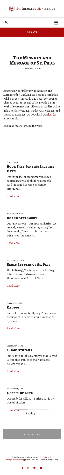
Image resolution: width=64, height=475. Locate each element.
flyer (49, 115)
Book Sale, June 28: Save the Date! (30, 169)
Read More (13, 196)
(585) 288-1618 (45, 457)
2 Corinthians (19, 350)
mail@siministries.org (15, 459)
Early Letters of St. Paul (28, 264)
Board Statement (22, 217)
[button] (6, 22)
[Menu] (56, 23)
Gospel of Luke (20, 392)
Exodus (13, 307)
